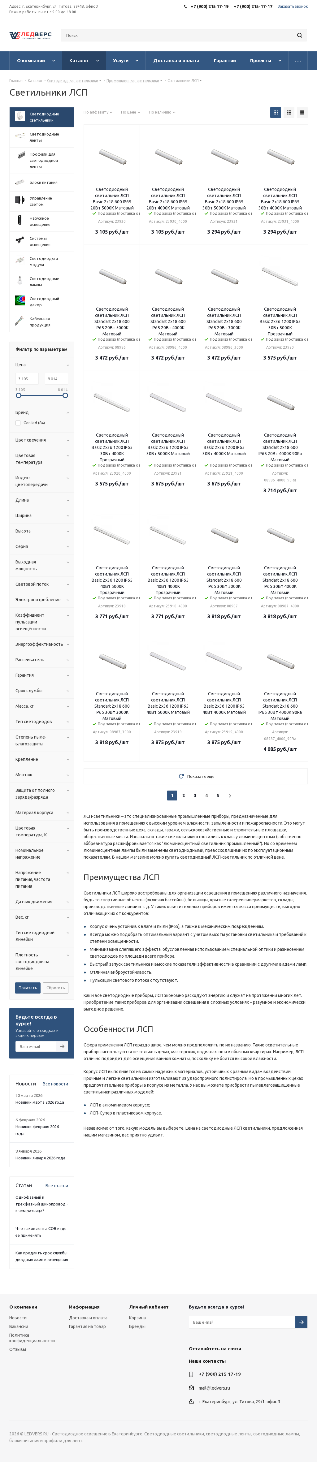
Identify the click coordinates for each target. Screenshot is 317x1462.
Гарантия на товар (87, 1326)
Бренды (137, 1326)
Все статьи (57, 1185)
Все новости (55, 1083)
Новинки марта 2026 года (39, 1102)
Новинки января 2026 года (40, 1158)
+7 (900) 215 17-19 (220, 1374)
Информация (84, 1306)
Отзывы (17, 1349)
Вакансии (18, 1326)
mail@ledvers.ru (214, 1388)
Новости (18, 1317)
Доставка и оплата (88, 1317)
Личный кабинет (149, 1306)
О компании (23, 1306)
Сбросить (55, 987)
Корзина (137, 1317)
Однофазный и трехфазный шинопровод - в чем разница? (41, 1204)
